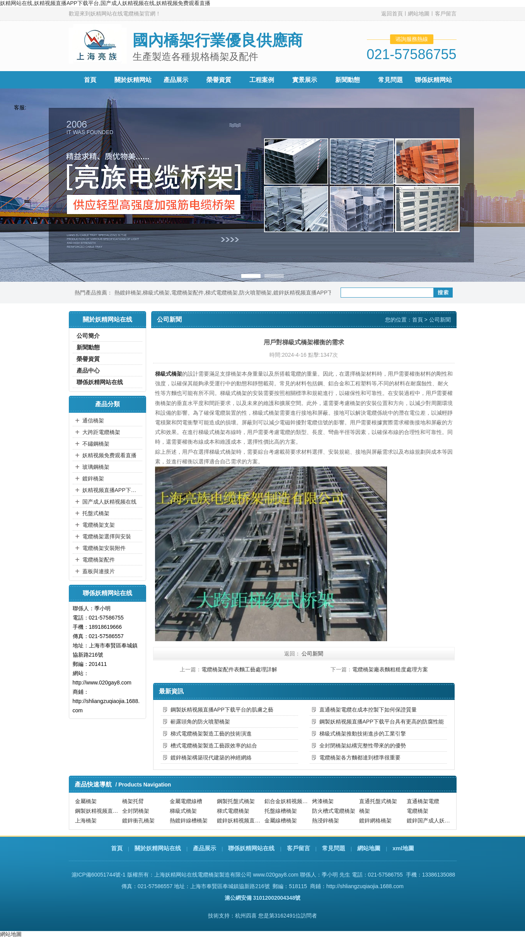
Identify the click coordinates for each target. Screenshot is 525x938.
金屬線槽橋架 (280, 820)
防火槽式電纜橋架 (333, 811)
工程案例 (261, 80)
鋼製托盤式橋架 (236, 801)
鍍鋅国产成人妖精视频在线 (429, 820)
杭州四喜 (246, 915)
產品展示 (176, 80)
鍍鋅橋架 (93, 478)
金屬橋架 (86, 801)
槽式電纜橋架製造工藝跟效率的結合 (213, 745)
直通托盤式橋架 (378, 801)
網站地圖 (419, 13)
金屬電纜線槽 (186, 801)
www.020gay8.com (275, 875)
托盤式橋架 (95, 513)
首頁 (90, 80)
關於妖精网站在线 (158, 848)
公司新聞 (440, 320)
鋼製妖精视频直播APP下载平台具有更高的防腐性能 (381, 721)
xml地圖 (403, 848)
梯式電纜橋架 (221, 292)
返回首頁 (392, 13)
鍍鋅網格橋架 (375, 820)
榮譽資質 (218, 80)
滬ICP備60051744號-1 (99, 875)
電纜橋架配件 (187, 292)
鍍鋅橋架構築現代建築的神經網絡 (211, 757)
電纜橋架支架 (98, 525)
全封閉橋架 (135, 811)
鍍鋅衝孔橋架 (138, 820)
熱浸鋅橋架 (325, 820)
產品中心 (88, 370)
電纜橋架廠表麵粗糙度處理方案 (390, 669)
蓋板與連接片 (98, 571)
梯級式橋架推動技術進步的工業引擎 (362, 733)
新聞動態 (347, 80)
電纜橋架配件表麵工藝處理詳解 (239, 669)
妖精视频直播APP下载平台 (111, 490)
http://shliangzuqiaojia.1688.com (365, 886)
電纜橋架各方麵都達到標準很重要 (360, 757)
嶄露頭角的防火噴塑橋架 (200, 721)
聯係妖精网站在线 (100, 382)
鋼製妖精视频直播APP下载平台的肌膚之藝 (221, 709)
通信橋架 (93, 420)
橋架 (364, 811)
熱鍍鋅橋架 (127, 292)
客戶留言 (446, 13)
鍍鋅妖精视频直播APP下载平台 (311, 292)
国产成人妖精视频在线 (109, 502)
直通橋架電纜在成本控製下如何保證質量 (368, 709)
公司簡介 (88, 335)
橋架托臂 (133, 801)
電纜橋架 (417, 811)
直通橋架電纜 (423, 801)
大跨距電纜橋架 (101, 432)
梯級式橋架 (156, 292)
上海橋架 (86, 820)
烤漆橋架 (323, 801)
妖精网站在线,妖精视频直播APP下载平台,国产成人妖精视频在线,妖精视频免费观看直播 (105, 3)
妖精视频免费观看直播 (109, 455)
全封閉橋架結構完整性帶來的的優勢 (362, 745)
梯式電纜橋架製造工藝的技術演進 (211, 733)
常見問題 (390, 80)
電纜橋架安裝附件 (104, 548)
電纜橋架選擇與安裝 (106, 536)
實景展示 (304, 80)
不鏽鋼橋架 (95, 444)
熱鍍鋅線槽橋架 (189, 820)
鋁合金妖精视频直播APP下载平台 (287, 801)
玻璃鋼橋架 (95, 467)
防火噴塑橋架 (255, 292)
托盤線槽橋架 (280, 811)
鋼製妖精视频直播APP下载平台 (98, 811)
